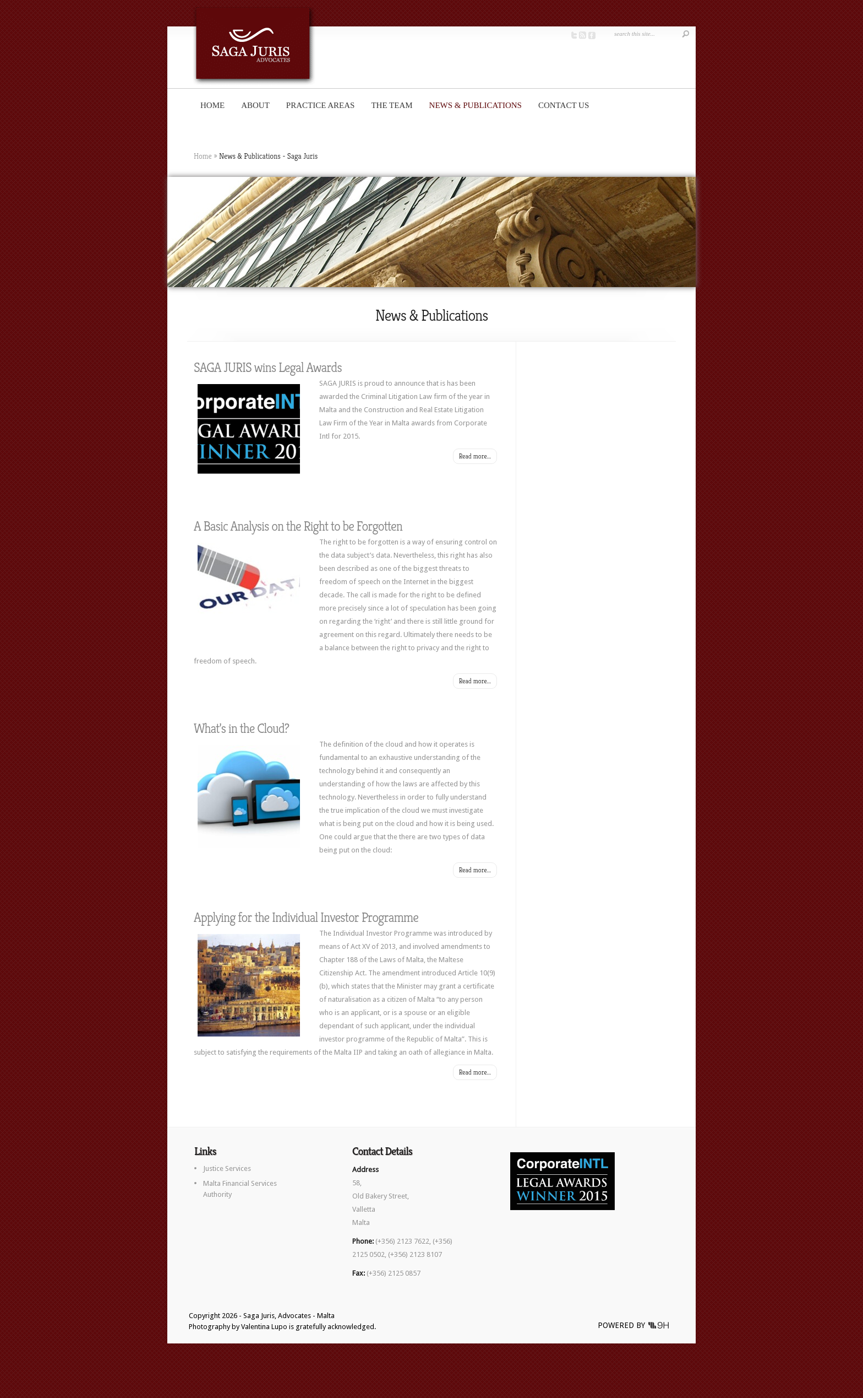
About (255, 105)
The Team (391, 105)
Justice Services (227, 1168)
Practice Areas (320, 105)
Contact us (563, 105)
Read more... (475, 456)
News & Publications (475, 105)
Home (212, 105)
